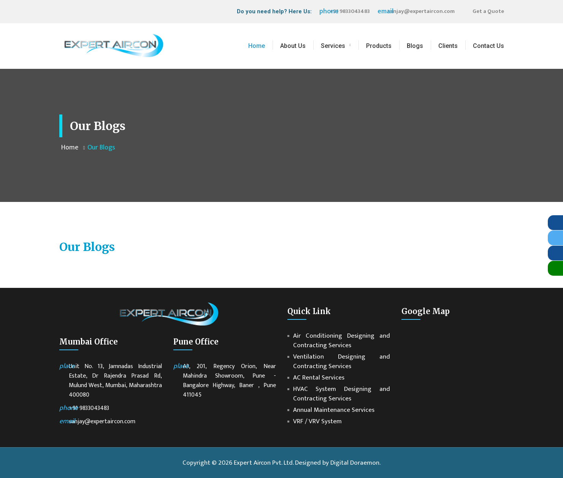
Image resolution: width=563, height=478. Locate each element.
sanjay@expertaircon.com (421, 11)
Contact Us (488, 45)
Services (333, 45)
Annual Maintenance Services (333, 410)
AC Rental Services (318, 378)
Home (256, 45)
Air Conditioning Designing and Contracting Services (341, 340)
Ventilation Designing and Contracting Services (341, 361)
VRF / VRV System (317, 421)
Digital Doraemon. (355, 462)
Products (379, 45)
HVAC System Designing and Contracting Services (341, 393)
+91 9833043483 (350, 11)
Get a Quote (488, 11)
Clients (448, 45)
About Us (293, 45)
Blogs (415, 45)
